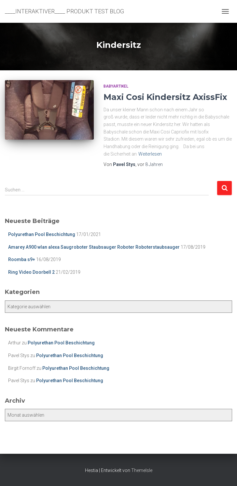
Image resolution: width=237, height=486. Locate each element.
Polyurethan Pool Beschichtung (41, 234)
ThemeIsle (141, 470)
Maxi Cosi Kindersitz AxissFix (165, 97)
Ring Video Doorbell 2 (31, 272)
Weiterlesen (150, 154)
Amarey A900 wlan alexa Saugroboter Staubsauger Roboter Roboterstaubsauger (94, 247)
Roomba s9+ (21, 259)
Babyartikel (116, 86)
